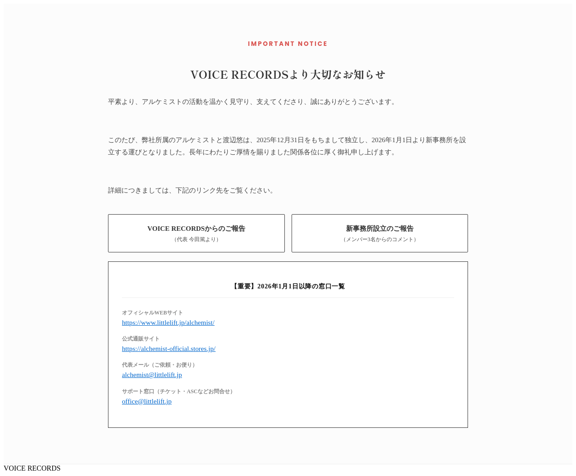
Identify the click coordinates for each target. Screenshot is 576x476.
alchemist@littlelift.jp (152, 374)
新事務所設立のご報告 (380, 234)
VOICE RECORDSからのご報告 (196, 234)
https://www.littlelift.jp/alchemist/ (168, 322)
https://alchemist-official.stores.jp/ (169, 348)
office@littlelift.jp (146, 401)
